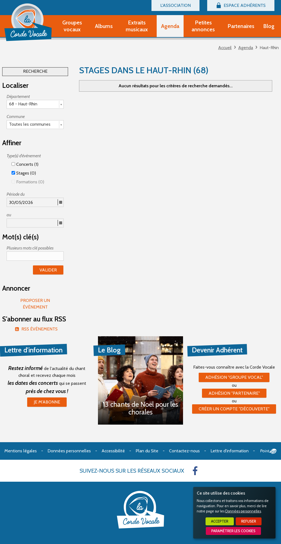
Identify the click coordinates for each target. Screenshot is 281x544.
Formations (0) (28, 181)
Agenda (245, 47)
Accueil (225, 47)
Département (18, 96)
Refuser (248, 521)
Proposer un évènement (35, 304)
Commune (16, 116)
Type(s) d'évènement (24, 155)
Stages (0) (24, 173)
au (9, 214)
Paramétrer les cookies (233, 531)
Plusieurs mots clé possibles (30, 248)
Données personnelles (243, 511)
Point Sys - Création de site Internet (268, 451)
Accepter (219, 521)
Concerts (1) (25, 164)
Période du (16, 194)
